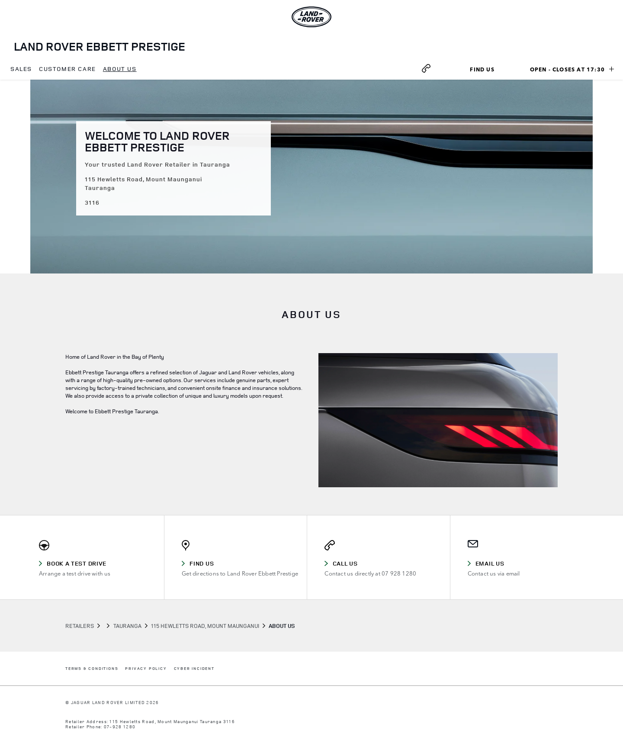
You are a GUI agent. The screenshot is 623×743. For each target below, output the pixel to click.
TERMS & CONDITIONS (91, 668)
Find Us (492, 70)
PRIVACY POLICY (146, 668)
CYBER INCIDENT (194, 668)
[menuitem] (21, 69)
